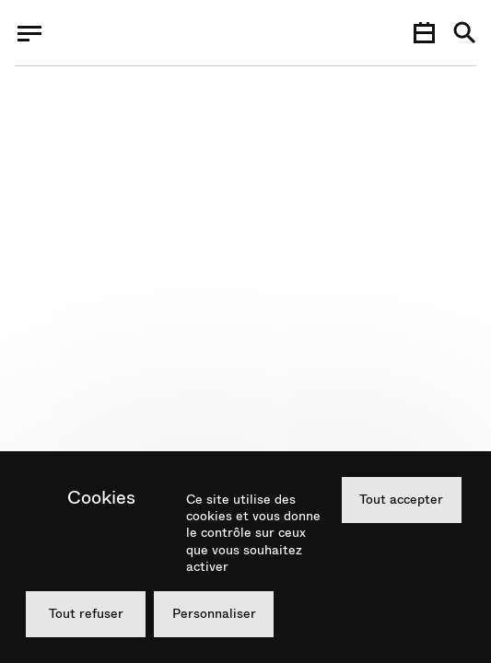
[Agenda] (423, 33)
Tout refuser (86, 613)
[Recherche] (464, 33)
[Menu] (29, 33)
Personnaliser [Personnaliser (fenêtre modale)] (214, 613)
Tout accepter (401, 499)
